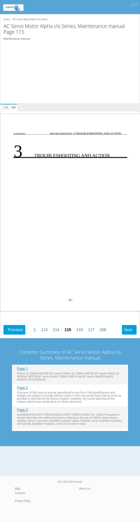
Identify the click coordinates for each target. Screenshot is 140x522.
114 (56, 330)
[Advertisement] (68, 72)
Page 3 (22, 410)
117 (91, 330)
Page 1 (22, 368)
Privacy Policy (22, 501)
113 (44, 330)
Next (128, 330)
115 (67, 330)
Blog (17, 488)
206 (103, 330)
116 (79, 330)
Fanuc (6, 19)
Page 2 (22, 387)
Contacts (20, 493)
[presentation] (9, 107)
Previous (15, 330)
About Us (84, 488)
